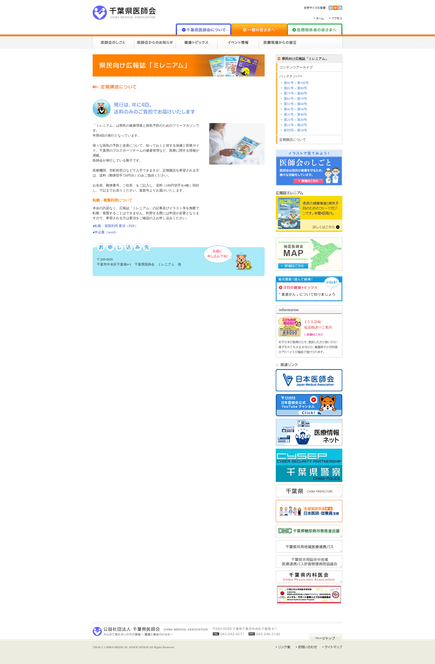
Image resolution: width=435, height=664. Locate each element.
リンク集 (283, 647)
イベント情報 (238, 42)
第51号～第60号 (295, 104)
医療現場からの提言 (280, 42)
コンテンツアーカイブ (296, 67)
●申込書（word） (105, 232)
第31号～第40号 (295, 114)
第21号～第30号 (295, 120)
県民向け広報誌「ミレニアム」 (305, 59)
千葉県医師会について (203, 29)
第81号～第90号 (295, 88)
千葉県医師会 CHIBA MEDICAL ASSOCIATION (124, 13)
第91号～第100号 (296, 83)
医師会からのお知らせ (155, 42)
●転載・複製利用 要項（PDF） (115, 226)
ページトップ (325, 637)
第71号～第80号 (295, 93)
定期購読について (292, 140)
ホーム (319, 18)
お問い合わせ (306, 647)
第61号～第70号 (295, 99)
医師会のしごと (113, 42)
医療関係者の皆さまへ (314, 29)
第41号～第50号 (295, 109)
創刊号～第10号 (295, 130)
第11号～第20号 (295, 125)
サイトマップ (332, 647)
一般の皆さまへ (259, 29)
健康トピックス (197, 42)
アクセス (336, 18)
